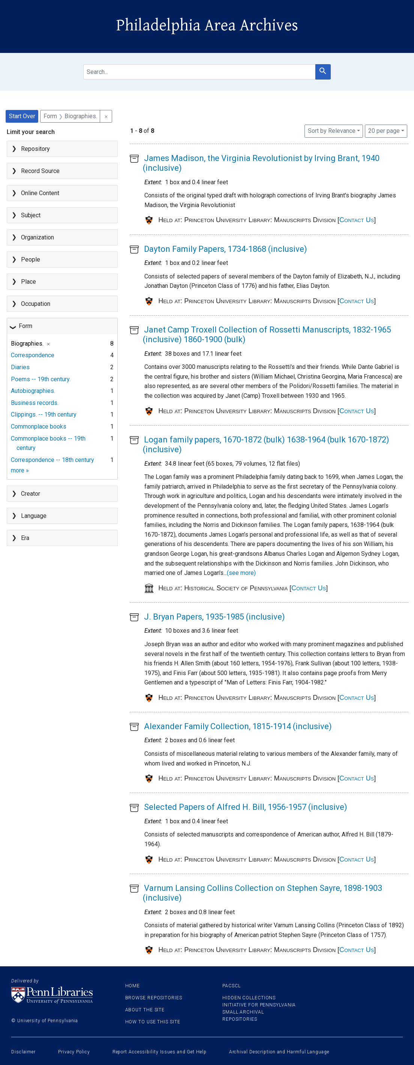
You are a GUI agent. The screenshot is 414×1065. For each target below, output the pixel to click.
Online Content (40, 193)
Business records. (34, 402)
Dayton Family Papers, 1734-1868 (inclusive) (225, 249)
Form (25, 325)
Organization (37, 237)
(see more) (241, 572)
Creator (30, 493)
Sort (332, 130)
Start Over (22, 116)
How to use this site (152, 1021)
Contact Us (356, 220)
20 (384, 130)
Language (33, 515)
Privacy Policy (74, 1051)
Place (28, 281)
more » (20, 470)
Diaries (20, 367)
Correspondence (32, 355)
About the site (145, 1009)
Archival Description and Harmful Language (279, 1051)
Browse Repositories (153, 997)
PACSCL (231, 985)
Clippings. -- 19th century (43, 414)
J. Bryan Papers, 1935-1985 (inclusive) (214, 616)
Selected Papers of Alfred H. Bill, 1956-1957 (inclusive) (245, 807)
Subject (30, 215)
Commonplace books (38, 426)
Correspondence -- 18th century (52, 459)
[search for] (199, 72)
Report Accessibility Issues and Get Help (159, 1051)
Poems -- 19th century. (40, 379)
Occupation (35, 303)
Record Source (40, 170)
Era (25, 538)
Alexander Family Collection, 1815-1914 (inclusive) (238, 726)
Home (132, 985)
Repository (35, 148)
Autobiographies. (33, 390)
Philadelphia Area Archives (207, 25)
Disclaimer (23, 1051)
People (30, 259)
